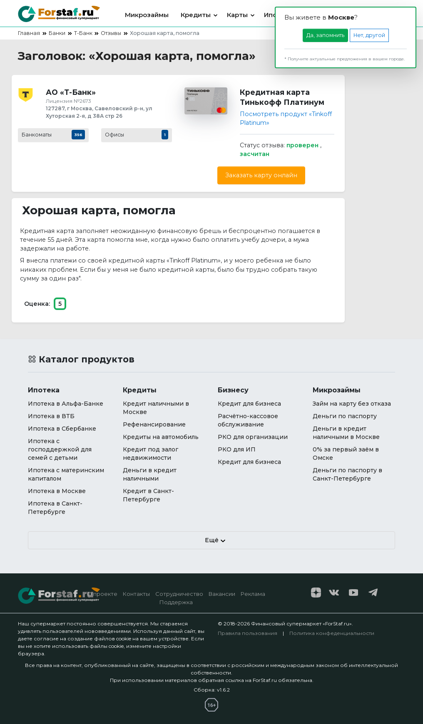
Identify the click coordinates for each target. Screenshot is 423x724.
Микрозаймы (147, 15)
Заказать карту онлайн (261, 175)
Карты (237, 15)
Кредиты (196, 15)
